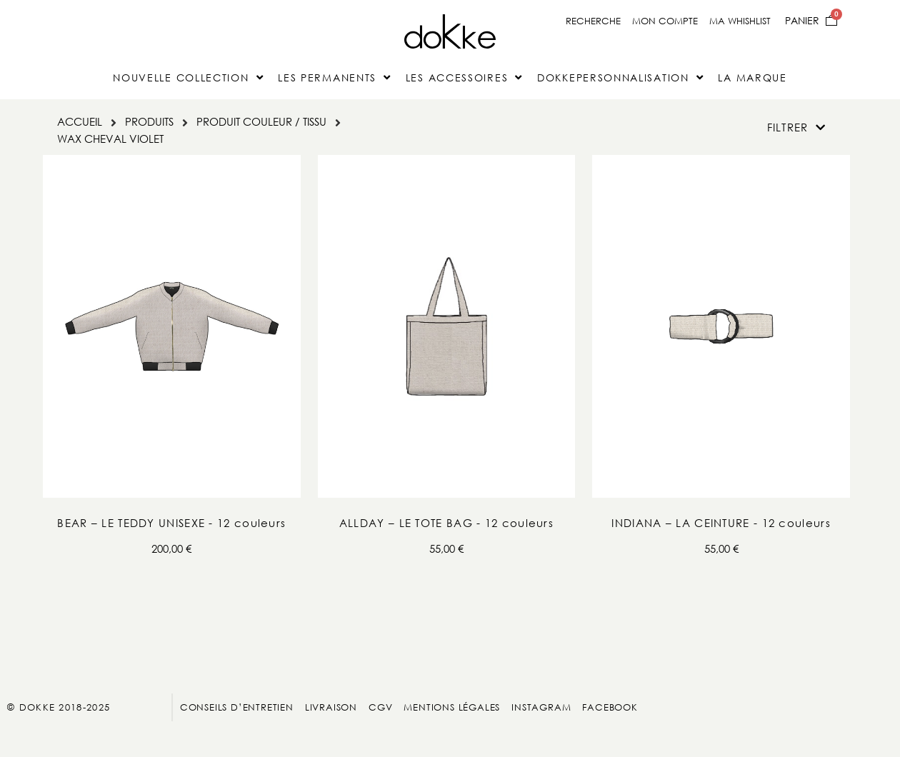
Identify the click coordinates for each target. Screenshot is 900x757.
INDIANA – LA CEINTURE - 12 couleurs (721, 523)
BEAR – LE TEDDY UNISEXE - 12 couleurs (171, 523)
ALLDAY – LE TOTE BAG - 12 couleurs (446, 523)
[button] (796, 127)
